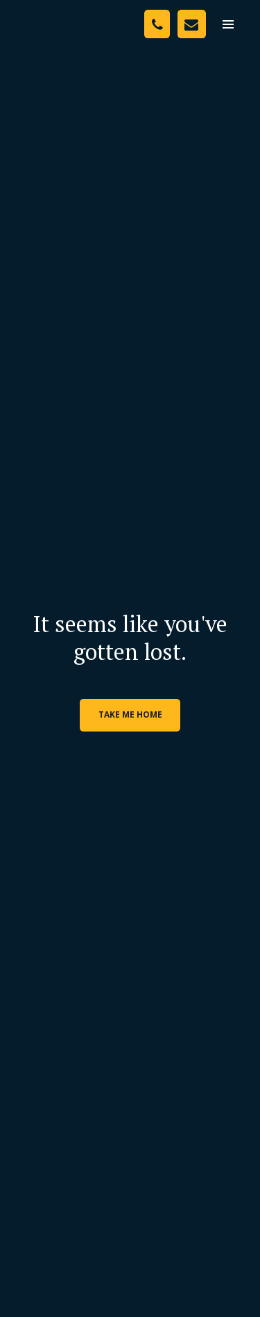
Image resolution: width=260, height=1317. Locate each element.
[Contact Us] (191, 24)
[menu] (228, 24)
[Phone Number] (157, 24)
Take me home (130, 714)
